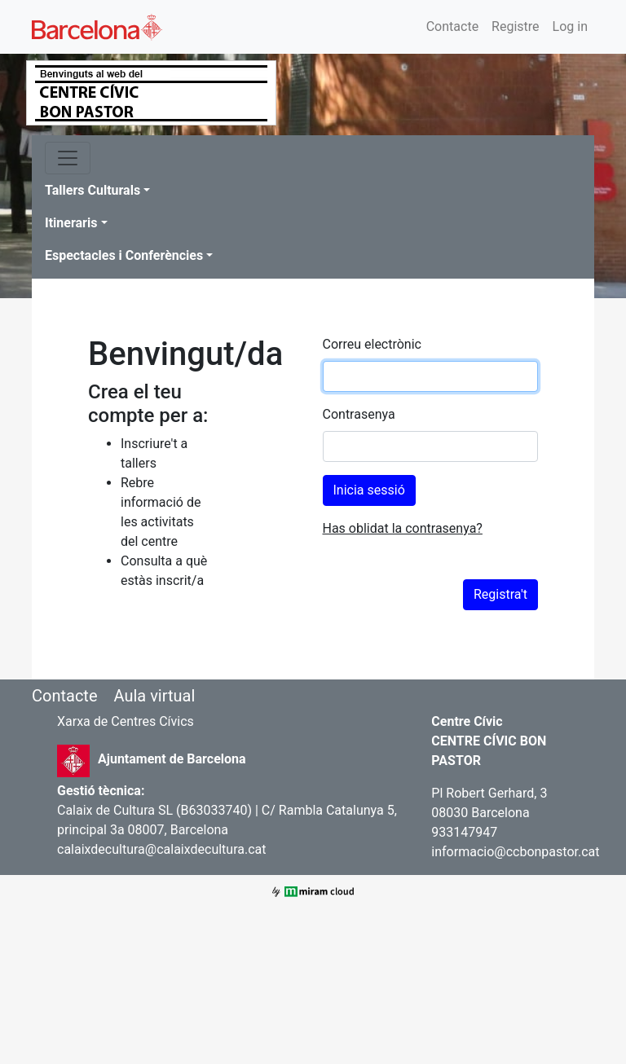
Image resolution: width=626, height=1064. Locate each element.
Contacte (452, 26)
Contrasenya (359, 414)
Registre (515, 26)
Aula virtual (154, 696)
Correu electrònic (372, 344)
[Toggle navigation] (67, 158)
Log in (570, 26)
